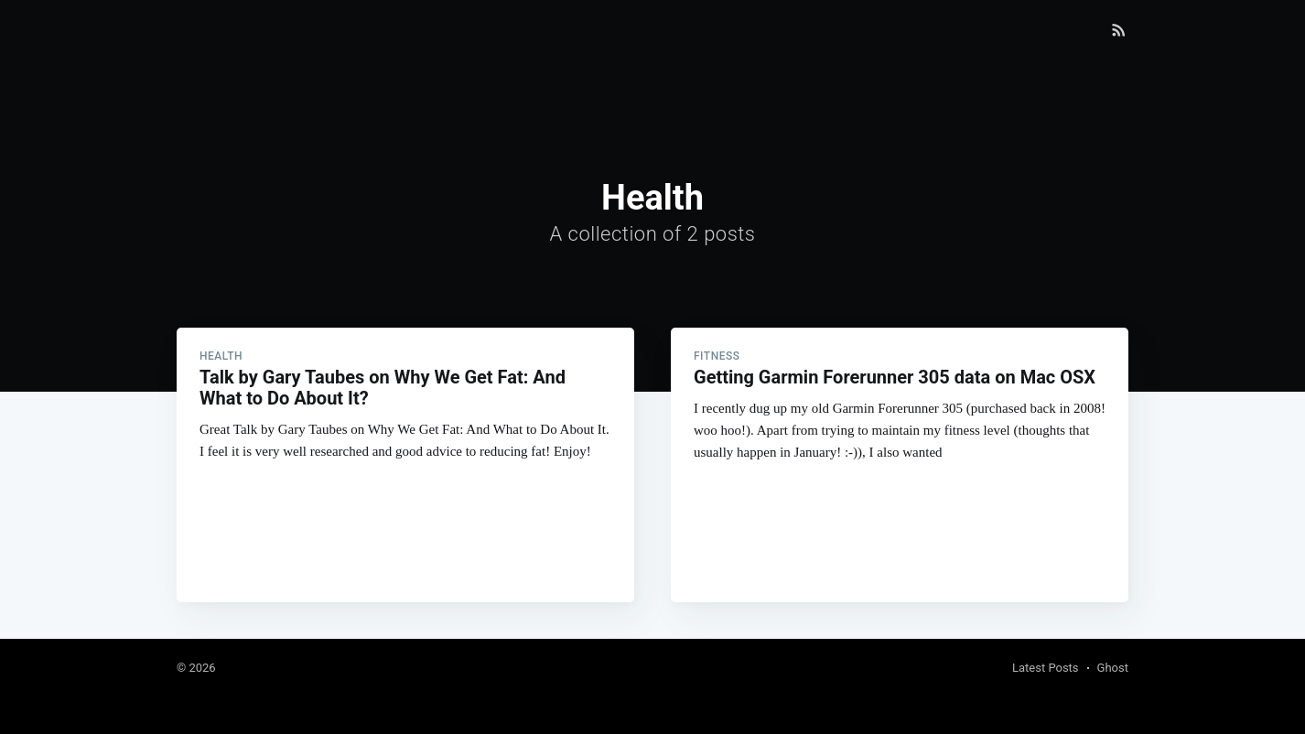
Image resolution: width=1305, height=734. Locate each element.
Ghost (1112, 668)
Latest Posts (1045, 668)
